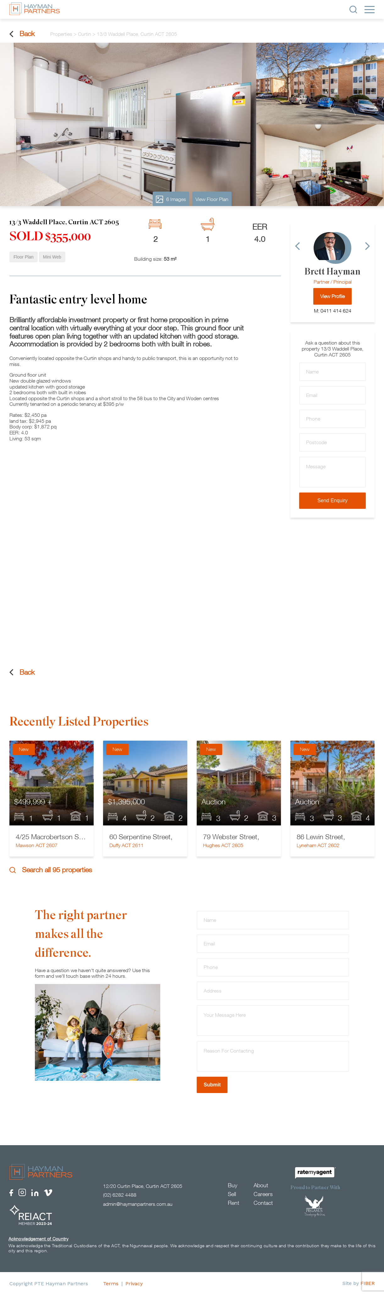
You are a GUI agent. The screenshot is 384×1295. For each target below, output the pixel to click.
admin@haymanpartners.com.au (138, 1204)
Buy (232, 1185)
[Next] (367, 246)
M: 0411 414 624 (332, 310)
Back (22, 34)
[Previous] (297, 246)
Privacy (134, 1284)
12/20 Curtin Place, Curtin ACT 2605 (142, 1186)
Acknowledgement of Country (38, 1238)
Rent (233, 1203)
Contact (263, 1203)
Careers (263, 1194)
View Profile (332, 296)
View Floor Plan (211, 199)
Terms (110, 1284)
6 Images (171, 199)
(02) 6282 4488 (119, 1195)
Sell (232, 1194)
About (261, 1185)
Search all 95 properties (50, 870)
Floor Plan (24, 256)
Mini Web (52, 256)
